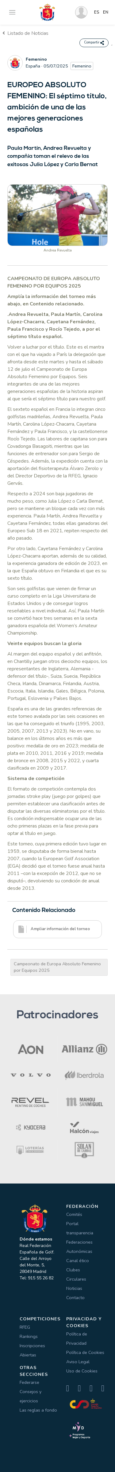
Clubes (73, 1270)
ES (96, 12)
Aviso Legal (78, 1362)
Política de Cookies (85, 1352)
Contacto (75, 1297)
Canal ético (77, 1260)
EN (105, 12)
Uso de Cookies (82, 1371)
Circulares (76, 1279)
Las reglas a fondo (38, 1410)
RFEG (25, 1327)
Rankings (29, 1336)
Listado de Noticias (25, 33)
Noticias (74, 1288)
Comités (74, 1214)
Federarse (29, 1382)
